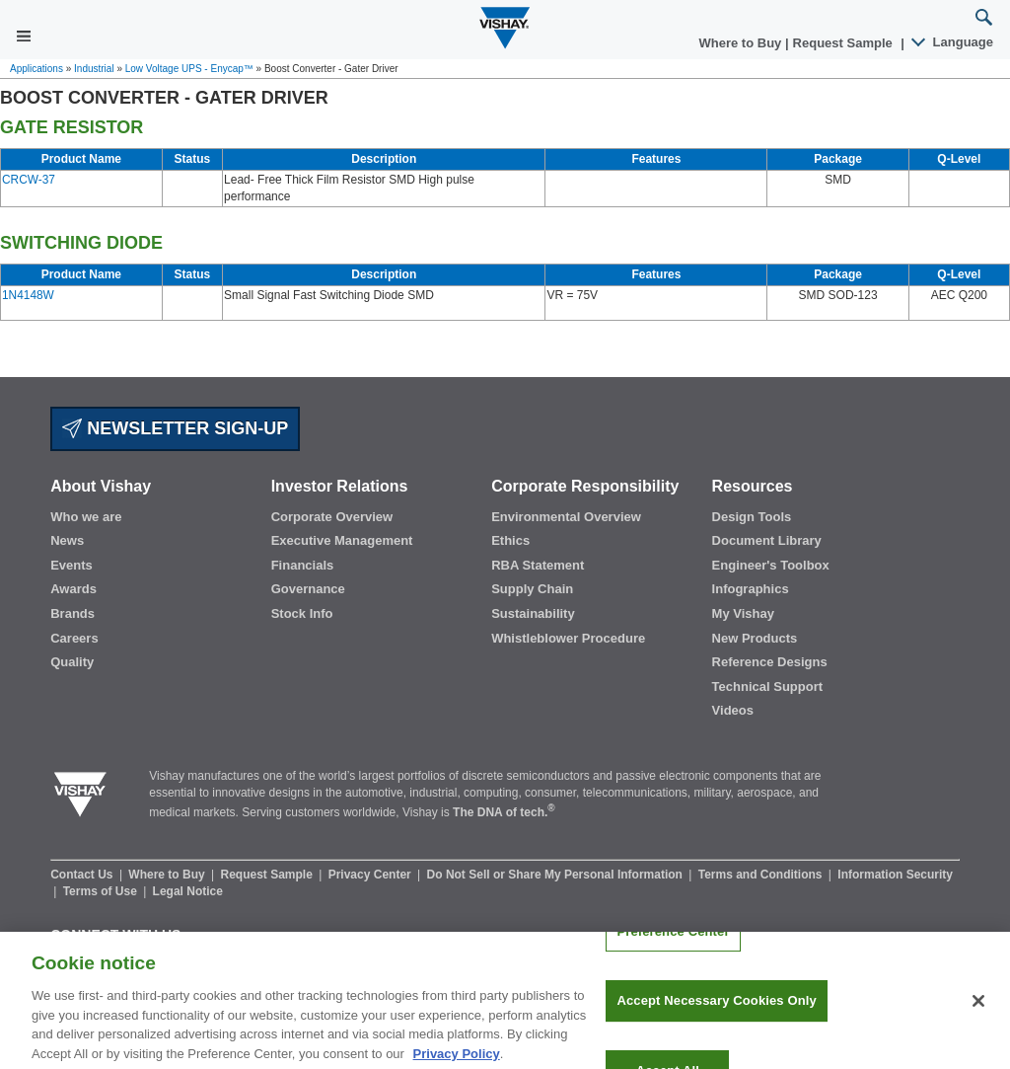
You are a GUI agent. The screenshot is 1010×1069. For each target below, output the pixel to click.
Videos (733, 710)
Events (71, 565)
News (67, 540)
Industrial (94, 68)
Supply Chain (532, 588)
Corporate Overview (332, 516)
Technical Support (767, 686)
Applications (36, 68)
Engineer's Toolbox (771, 565)
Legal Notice (188, 891)
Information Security (895, 874)
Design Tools (752, 516)
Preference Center (672, 953)
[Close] (978, 1022)
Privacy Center (371, 874)
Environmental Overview (566, 516)
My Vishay (743, 613)
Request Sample (269, 874)
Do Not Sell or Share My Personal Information (556, 874)
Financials (302, 565)
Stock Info (302, 613)
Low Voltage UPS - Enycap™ (189, 68)
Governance (308, 588)
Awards (73, 588)
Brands (72, 613)
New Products (755, 638)
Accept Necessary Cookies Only (716, 1022)
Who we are (85, 516)
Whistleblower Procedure (568, 638)
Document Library (767, 540)
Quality (72, 661)
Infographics (750, 588)
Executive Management (342, 540)
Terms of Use (101, 891)
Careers (74, 638)
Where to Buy (742, 43)
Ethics (510, 540)
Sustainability (533, 613)
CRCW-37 (28, 180)
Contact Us (83, 874)
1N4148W (28, 295)
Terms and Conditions (762, 874)
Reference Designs (770, 661)
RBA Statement (537, 565)
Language (953, 42)
